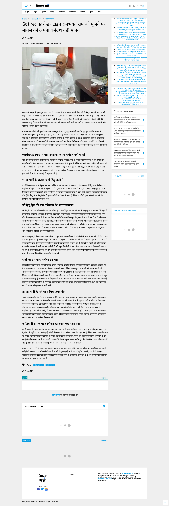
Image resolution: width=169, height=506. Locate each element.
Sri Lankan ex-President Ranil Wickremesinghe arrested (131, 99)
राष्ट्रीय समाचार (50, 19)
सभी (99, 12)
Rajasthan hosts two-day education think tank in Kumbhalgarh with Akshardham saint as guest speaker (131, 81)
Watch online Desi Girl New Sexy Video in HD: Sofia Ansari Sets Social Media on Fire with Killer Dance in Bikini (131, 38)
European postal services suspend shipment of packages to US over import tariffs (131, 92)
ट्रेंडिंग (91, 12)
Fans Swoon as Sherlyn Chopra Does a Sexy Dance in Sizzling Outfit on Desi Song (131, 19)
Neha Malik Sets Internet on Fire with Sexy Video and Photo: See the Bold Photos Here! (131, 33)
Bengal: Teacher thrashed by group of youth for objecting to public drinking (131, 77)
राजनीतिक (72, 12)
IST (46, 43)
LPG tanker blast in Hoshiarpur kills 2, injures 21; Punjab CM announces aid (131, 73)
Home (24, 19)
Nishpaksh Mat (127, 473)
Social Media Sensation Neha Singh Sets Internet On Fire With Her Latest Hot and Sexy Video (131, 24)
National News (36, 19)
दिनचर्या (83, 12)
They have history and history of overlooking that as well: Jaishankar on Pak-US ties (131, 66)
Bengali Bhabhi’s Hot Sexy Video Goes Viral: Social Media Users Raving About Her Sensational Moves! (131, 29)
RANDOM (118, 176)
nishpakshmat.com (105, 479)
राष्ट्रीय (35, 12)
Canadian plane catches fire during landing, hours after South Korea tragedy (131, 89)
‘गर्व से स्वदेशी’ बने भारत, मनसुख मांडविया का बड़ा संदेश (131, 51)
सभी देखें (105, 378)
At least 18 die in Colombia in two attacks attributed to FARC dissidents (131, 103)
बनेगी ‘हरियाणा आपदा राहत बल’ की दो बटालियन (131, 49)
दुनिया (44, 12)
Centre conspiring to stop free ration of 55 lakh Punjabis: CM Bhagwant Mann (131, 70)
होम (27, 12)
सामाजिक (62, 12)
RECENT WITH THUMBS (125, 210)
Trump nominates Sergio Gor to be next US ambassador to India (131, 96)
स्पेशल (52, 12)
